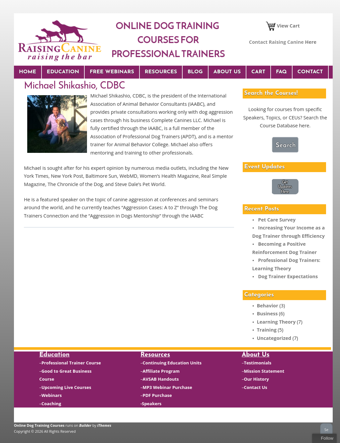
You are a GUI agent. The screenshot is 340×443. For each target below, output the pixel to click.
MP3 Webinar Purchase (167, 387)
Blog (195, 72)
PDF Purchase (157, 395)
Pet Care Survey (277, 220)
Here (310, 42)
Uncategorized (274, 338)
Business (267, 313)
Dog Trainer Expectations (288, 276)
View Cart (283, 26)
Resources (161, 72)
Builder (85, 425)
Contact (310, 72)
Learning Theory (276, 322)
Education (63, 72)
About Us (227, 72)
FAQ (281, 72)
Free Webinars (112, 72)
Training (266, 330)
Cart (258, 72)
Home (27, 72)
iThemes (104, 425)
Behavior (267, 305)
